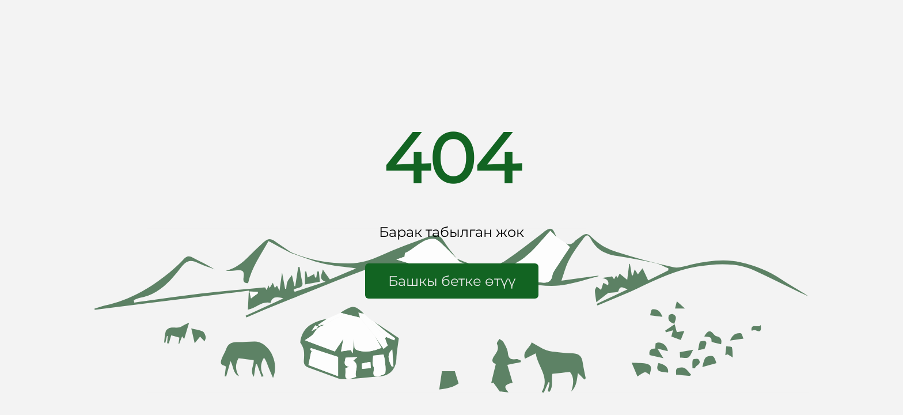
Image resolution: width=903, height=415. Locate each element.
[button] (451, 281)
